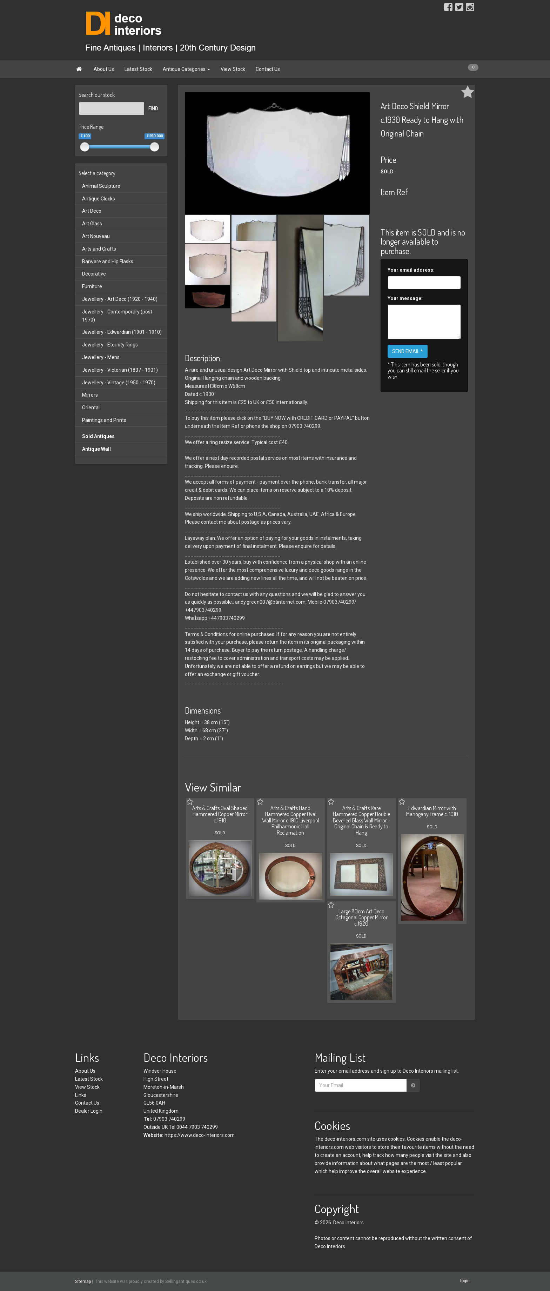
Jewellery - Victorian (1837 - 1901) (120, 370)
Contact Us (268, 69)
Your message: (405, 298)
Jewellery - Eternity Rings (110, 344)
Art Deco (91, 211)
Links (80, 1095)
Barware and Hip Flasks (107, 261)
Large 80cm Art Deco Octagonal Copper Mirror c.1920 (361, 917)
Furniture (92, 286)
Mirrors (90, 395)
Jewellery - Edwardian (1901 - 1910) (122, 332)
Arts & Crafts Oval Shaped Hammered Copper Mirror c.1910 (220, 814)
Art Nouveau (96, 236)
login (465, 1281)
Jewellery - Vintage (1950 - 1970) (118, 382)
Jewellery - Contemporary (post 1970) (117, 316)
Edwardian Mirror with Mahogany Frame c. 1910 (432, 811)
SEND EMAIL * (407, 351)
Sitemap (83, 1281)
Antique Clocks (98, 198)
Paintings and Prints (104, 420)
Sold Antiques (98, 436)
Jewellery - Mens (101, 357)
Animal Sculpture (101, 186)
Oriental (91, 407)
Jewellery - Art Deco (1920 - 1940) (119, 299)
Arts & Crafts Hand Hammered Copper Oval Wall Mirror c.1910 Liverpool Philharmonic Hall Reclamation (290, 820)
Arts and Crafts (99, 249)
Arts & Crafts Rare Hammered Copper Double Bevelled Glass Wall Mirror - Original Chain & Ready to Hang (361, 820)
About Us (104, 69)
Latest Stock (138, 69)
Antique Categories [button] (186, 69)
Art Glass (92, 223)
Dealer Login (88, 1111)
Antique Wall (96, 449)
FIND (153, 108)
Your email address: (411, 270)
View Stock (233, 69)
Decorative (94, 274)
